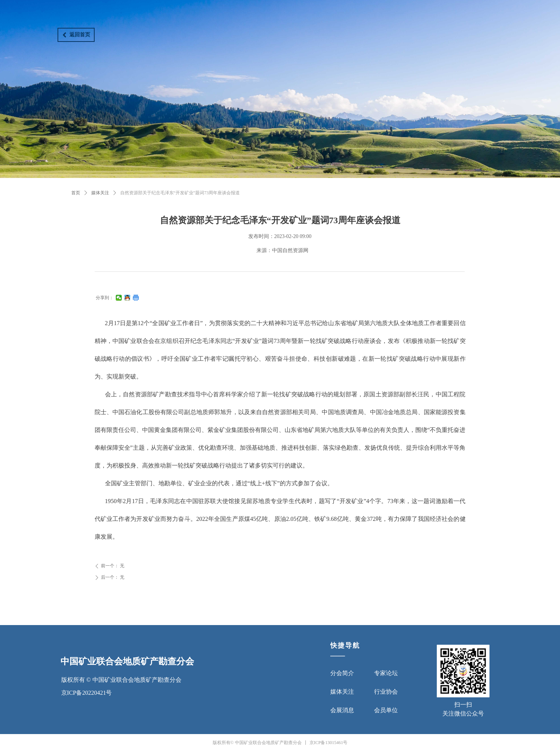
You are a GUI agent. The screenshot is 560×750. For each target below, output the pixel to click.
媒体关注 (100, 192)
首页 (75, 192)
